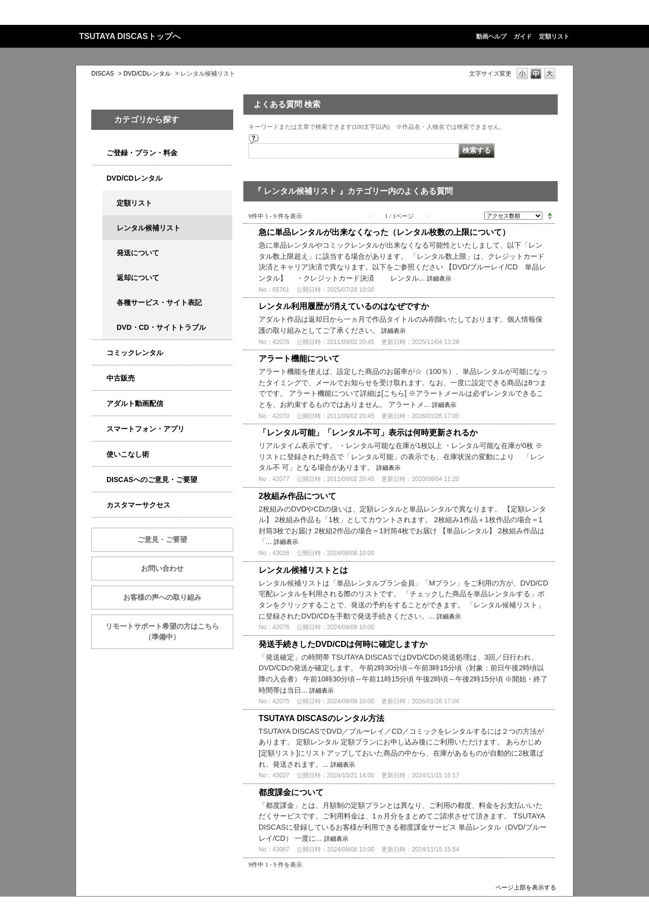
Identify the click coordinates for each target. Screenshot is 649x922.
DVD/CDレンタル (147, 73)
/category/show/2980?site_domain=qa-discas (99, 178)
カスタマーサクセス (138, 505)
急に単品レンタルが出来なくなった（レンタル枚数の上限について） (384, 232)
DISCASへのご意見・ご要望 (151, 479)
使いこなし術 (127, 454)
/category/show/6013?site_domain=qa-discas (99, 378)
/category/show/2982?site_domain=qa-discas (99, 429)
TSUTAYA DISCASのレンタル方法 (321, 718)
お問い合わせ (162, 568)
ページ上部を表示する (525, 887)
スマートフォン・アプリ (145, 429)
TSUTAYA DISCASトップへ (130, 36)
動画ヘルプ (491, 36)
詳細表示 (439, 279)
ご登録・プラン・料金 (141, 153)
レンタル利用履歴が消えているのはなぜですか (344, 306)
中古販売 (120, 378)
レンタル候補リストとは (303, 570)
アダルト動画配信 (134, 403)
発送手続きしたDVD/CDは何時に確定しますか (343, 644)
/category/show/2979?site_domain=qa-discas (99, 153)
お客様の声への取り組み (162, 597)
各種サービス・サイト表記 (159, 302)
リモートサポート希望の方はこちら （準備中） (169, 631)
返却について (138, 278)
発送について (138, 253)
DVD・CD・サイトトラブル (161, 327)
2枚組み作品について (297, 496)
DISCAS (102, 73)
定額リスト (554, 36)
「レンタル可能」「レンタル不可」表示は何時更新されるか (368, 432)
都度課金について (291, 792)
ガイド (523, 36)
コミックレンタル (134, 353)
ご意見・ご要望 (162, 539)
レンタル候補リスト (149, 228)
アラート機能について (299, 358)
